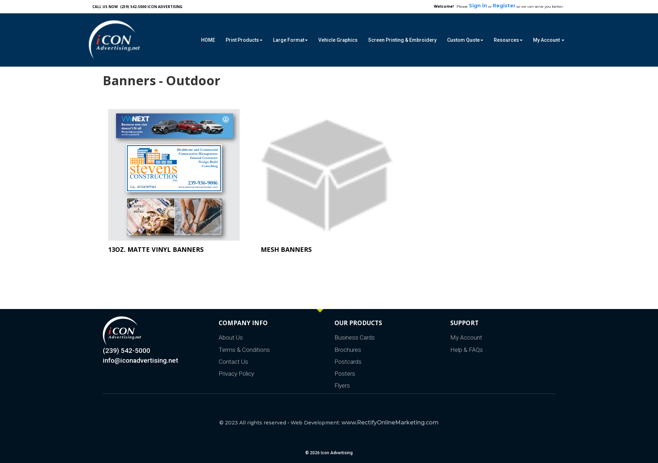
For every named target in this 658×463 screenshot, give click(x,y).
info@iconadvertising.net (140, 360)
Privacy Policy (236, 373)
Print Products (244, 40)
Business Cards (354, 337)
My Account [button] (548, 40)
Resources (508, 40)
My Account (466, 337)
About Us (231, 337)
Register (504, 5)
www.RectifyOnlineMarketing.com (390, 422)
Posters (344, 373)
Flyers (342, 385)
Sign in (478, 5)
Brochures (347, 349)
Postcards (347, 361)
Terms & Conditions (244, 349)
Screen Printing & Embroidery (402, 40)
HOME (208, 40)
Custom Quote (465, 40)
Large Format (290, 40)
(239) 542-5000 (126, 351)
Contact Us (233, 361)
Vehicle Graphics (338, 40)
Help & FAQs (466, 349)
